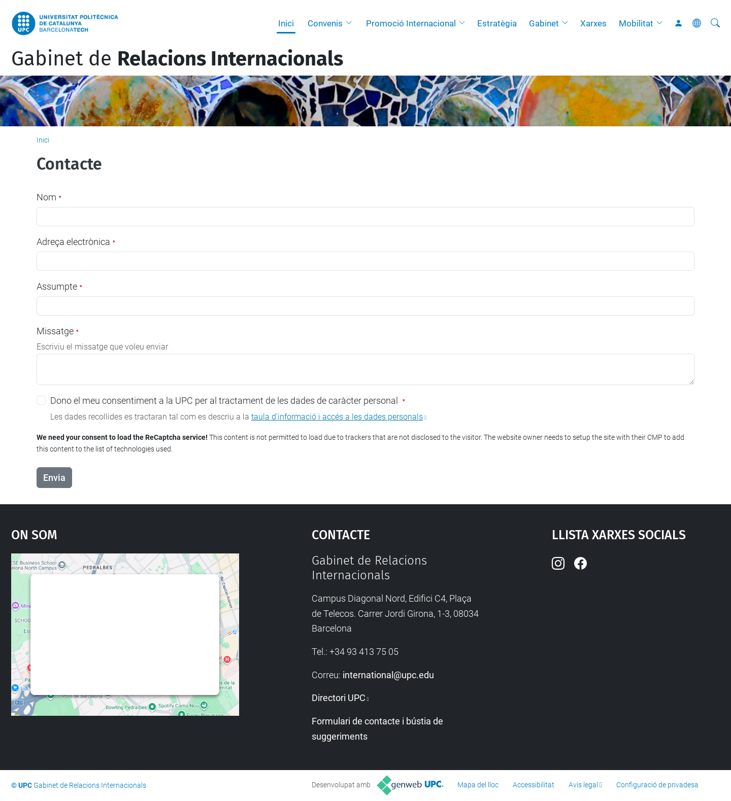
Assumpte (59, 286)
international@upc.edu (388, 675)
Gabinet (544, 23)
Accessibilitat (533, 785)
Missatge (58, 331)
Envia (54, 477)
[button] (351, 23)
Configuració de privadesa (657, 785)
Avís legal (583, 785)
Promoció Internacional (411, 23)
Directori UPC (339, 697)
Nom (49, 197)
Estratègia (497, 23)
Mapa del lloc (478, 785)
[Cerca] (715, 23)
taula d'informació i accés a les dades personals (337, 417)
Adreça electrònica (76, 241)
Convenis (325, 23)
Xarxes (593, 23)
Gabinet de (177, 59)
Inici (286, 23)
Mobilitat (636, 23)
